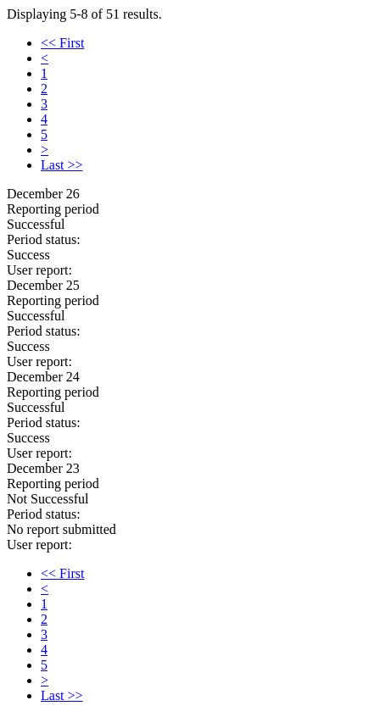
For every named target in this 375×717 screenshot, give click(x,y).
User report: (39, 270)
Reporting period (53, 209)
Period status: (44, 239)
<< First (62, 43)
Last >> (62, 165)
